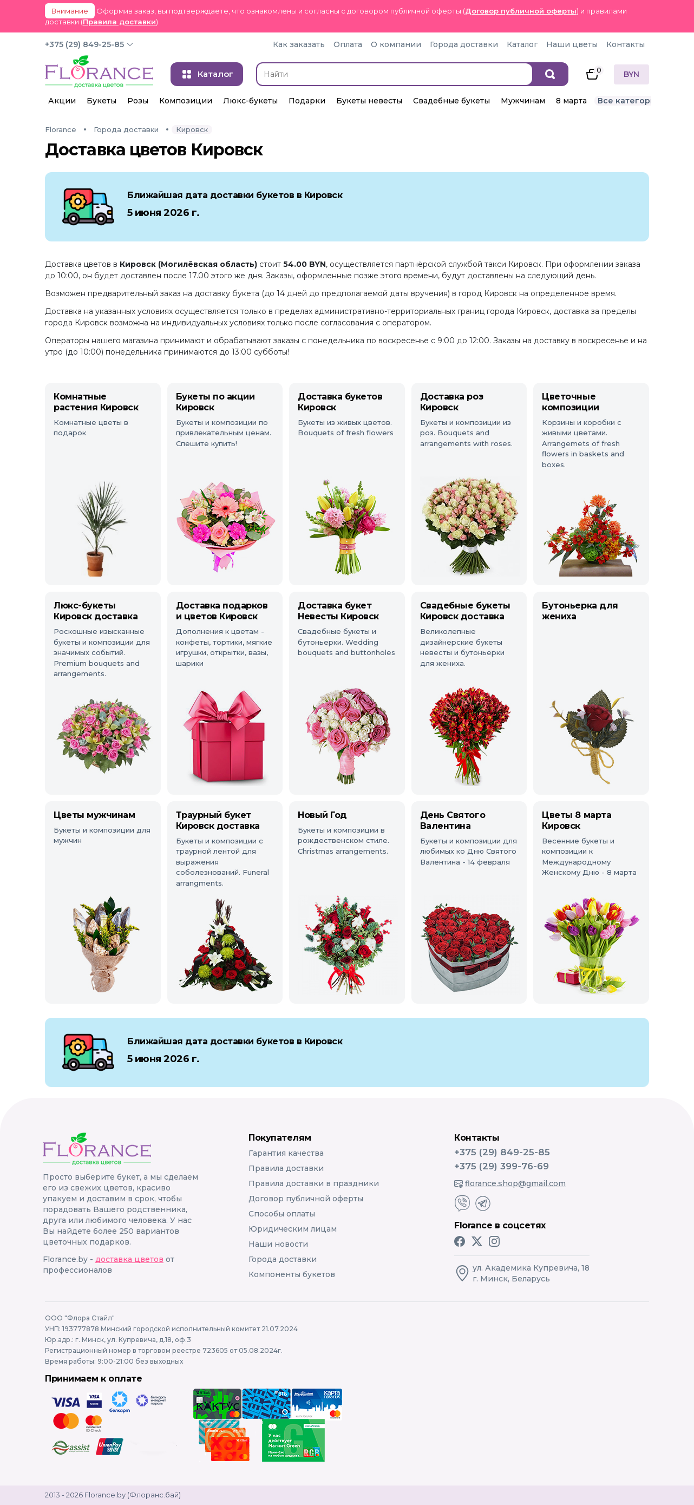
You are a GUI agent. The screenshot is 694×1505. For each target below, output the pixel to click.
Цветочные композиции (570, 402)
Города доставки (464, 44)
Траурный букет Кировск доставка (218, 820)
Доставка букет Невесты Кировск (338, 610)
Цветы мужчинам (94, 815)
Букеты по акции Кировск (215, 402)
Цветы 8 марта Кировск (576, 820)
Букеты (101, 101)
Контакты (625, 44)
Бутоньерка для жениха (580, 610)
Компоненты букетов (291, 1274)
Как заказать (299, 44)
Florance (60, 129)
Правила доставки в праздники (313, 1183)
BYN (631, 74)
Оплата (347, 44)
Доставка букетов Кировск (340, 402)
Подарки (307, 101)
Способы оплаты (281, 1214)
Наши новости (278, 1244)
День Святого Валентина (452, 820)
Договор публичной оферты (521, 10)
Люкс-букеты (250, 101)
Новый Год (322, 815)
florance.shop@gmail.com (510, 1183)
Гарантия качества (286, 1153)
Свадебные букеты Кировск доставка (465, 610)
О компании (396, 44)
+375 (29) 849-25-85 (84, 44)
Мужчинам (523, 101)
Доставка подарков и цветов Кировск (222, 610)
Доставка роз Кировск (451, 402)
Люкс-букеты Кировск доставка (96, 610)
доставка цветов (129, 1259)
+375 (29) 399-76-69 (501, 1166)
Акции (62, 101)
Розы (137, 101)
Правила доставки (119, 21)
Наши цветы (572, 44)
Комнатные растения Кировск (96, 402)
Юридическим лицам (292, 1229)
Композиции (185, 101)
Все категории (629, 101)
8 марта (571, 101)
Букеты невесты (369, 101)
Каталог (522, 44)
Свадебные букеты (451, 101)
